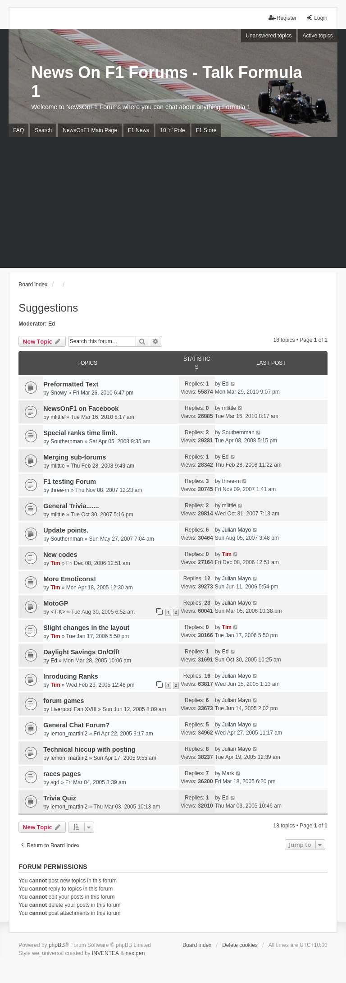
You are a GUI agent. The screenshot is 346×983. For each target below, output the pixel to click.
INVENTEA (105, 953)
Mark (228, 773)
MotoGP (55, 603)
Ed (51, 324)
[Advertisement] (173, 205)
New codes (60, 554)
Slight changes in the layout (86, 627)
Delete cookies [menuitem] (240, 945)
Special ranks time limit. (80, 432)
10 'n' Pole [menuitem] (172, 130)
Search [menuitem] (43, 130)
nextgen (135, 953)
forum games (63, 700)
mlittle (57, 417)
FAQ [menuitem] (18, 130)
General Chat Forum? (76, 725)
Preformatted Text (70, 384)
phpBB (57, 945)
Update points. (65, 530)
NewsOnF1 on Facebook (80, 408)
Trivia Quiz (59, 798)
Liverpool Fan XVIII (73, 709)
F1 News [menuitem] (138, 130)
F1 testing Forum (69, 481)
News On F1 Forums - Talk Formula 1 (166, 82)
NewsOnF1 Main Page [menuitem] (90, 130)
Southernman (66, 441)
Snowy (58, 393)
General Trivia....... (71, 506)
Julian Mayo (236, 530)
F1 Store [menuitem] (206, 130)
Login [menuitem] (316, 17)
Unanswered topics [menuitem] (268, 35)
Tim (55, 563)
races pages (62, 773)
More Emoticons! (69, 579)
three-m (59, 490)
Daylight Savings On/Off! (81, 652)
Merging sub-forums (74, 457)
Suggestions (48, 308)
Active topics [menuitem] (317, 35)
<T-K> (57, 612)
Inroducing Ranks (70, 676)
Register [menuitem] (283, 17)
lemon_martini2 (68, 733)
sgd (54, 782)
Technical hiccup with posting (89, 749)
